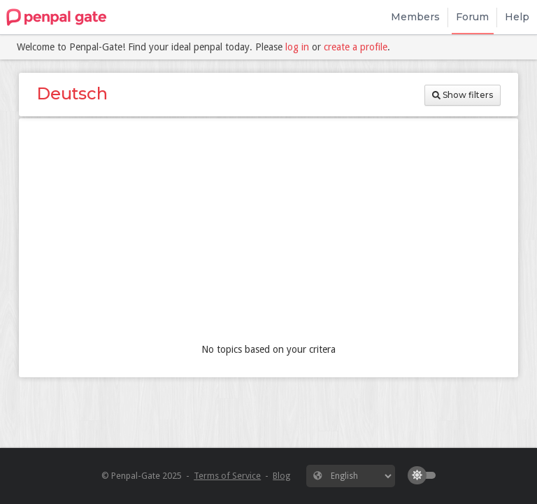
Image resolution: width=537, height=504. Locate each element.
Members (415, 16)
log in (297, 46)
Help (517, 16)
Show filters (462, 95)
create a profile (355, 46)
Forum (472, 16)
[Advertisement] (268, 234)
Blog (281, 475)
